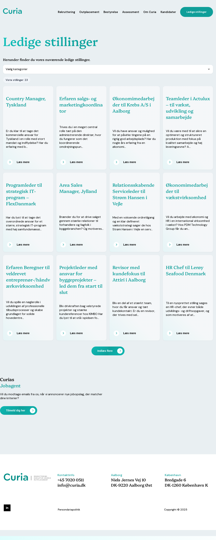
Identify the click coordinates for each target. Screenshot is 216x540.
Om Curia (149, 12)
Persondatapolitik (69, 509)
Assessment (130, 12)
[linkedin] (7, 507)
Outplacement (89, 12)
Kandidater (168, 12)
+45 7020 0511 (70, 479)
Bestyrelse (110, 12)
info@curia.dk (71, 485)
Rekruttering (66, 12)
